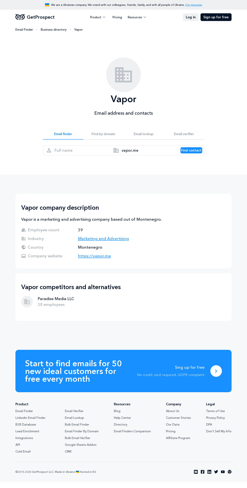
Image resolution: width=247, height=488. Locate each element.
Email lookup (143, 135)
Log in (191, 17)
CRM (68, 457)
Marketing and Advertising (103, 244)
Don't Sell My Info (219, 437)
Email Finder (24, 30)
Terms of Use (215, 417)
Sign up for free (216, 17)
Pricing (117, 17)
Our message (193, 5)
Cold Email (23, 457)
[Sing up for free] (216, 377)
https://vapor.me (94, 261)
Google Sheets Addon (80, 451)
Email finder (63, 135)
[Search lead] (187, 154)
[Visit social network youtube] (223, 478)
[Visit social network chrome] (230, 478)
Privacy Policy (215, 424)
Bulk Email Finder (77, 430)
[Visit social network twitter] (216, 478)
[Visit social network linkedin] (209, 478)
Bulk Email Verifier (77, 444)
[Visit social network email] (196, 478)
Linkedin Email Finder (30, 424)
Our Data (172, 430)
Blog (117, 417)
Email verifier (184, 135)
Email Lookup (74, 424)
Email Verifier (74, 417)
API (17, 451)
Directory (120, 430)
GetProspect (35, 17)
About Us (172, 417)
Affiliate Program (178, 444)
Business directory (54, 30)
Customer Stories (178, 424)
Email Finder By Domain (82, 437)
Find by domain (103, 135)
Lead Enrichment (27, 437)
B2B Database (25, 430)
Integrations (24, 444)
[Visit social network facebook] (203, 478)
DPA (209, 430)
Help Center (122, 424)
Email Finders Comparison (132, 437)
